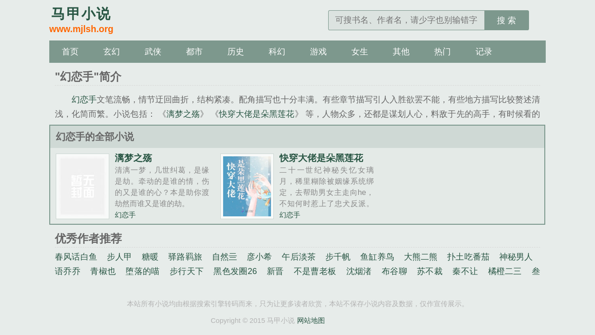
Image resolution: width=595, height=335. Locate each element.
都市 (194, 51)
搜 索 (506, 20)
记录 (484, 51)
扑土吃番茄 (468, 256)
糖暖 (150, 256)
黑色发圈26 (235, 271)
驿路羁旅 (185, 256)
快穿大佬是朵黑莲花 (256, 114)
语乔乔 (67, 271)
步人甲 (119, 256)
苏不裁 (430, 271)
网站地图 (311, 320)
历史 (235, 51)
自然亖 (225, 256)
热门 (442, 51)
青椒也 (103, 271)
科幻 (277, 51)
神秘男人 (516, 256)
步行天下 (187, 271)
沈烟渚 (359, 271)
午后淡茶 (299, 256)
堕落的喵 (142, 271)
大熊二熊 (421, 256)
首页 (70, 51)
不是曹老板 (315, 271)
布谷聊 (394, 271)
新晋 (275, 271)
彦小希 (259, 256)
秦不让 (465, 271)
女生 (359, 51)
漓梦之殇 (183, 114)
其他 (401, 51)
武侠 (153, 51)
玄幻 (111, 51)
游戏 (318, 51)
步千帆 (338, 256)
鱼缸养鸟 (377, 256)
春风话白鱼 (76, 256)
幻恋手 (84, 99)
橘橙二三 (505, 271)
